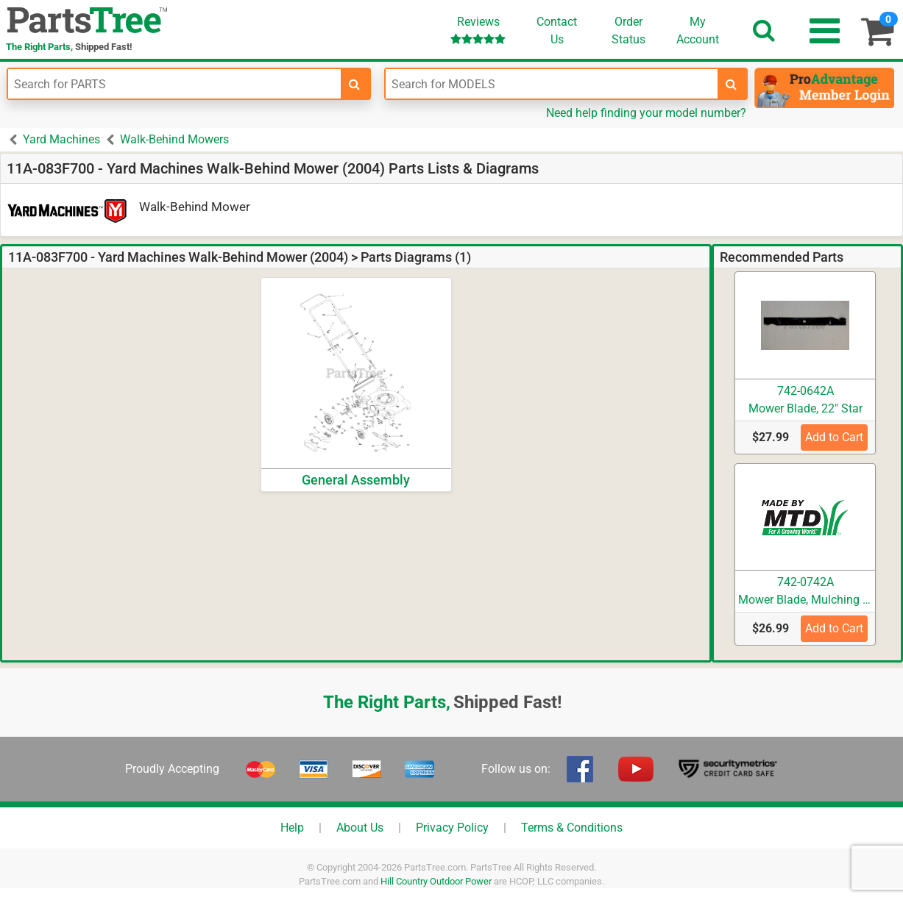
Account (697, 30)
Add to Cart (834, 437)
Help (292, 828)
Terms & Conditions (572, 828)
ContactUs (557, 30)
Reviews (478, 30)
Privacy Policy (452, 828)
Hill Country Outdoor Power (436, 881)
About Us (359, 828)
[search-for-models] (731, 84)
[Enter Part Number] (174, 84)
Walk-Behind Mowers (174, 139)
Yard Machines (61, 139)
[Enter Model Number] (552, 84)
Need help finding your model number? (646, 113)
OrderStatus (628, 30)
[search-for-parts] (354, 84)
